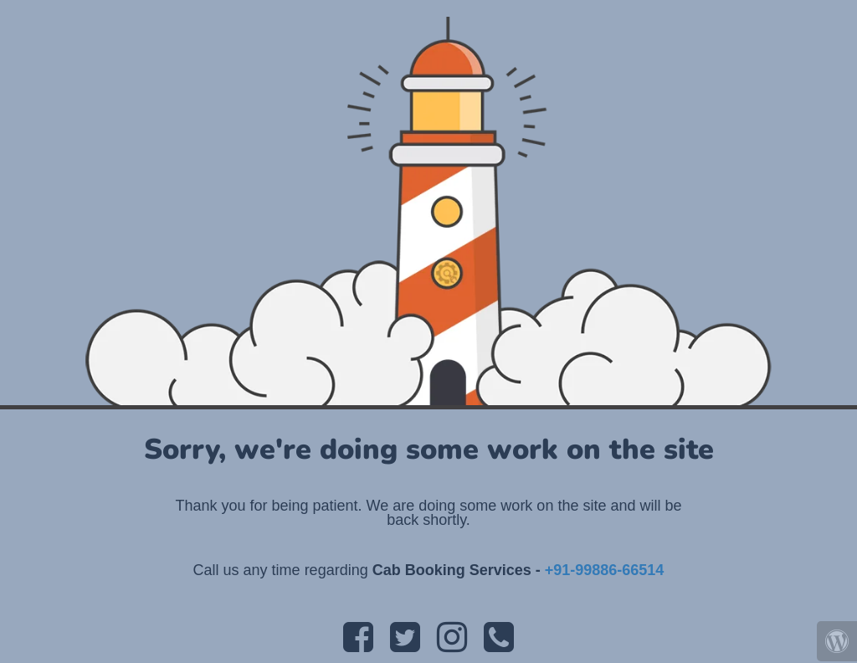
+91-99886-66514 (605, 570)
